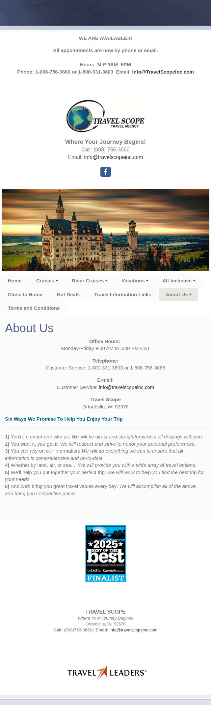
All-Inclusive (176, 280)
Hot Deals (68, 294)
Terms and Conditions (34, 308)
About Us (177, 294)
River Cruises (88, 280)
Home (15, 280)
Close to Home (25, 294)
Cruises (45, 280)
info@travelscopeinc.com (113, 157)
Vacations (133, 280)
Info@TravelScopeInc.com (163, 72)
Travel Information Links (122, 294)
